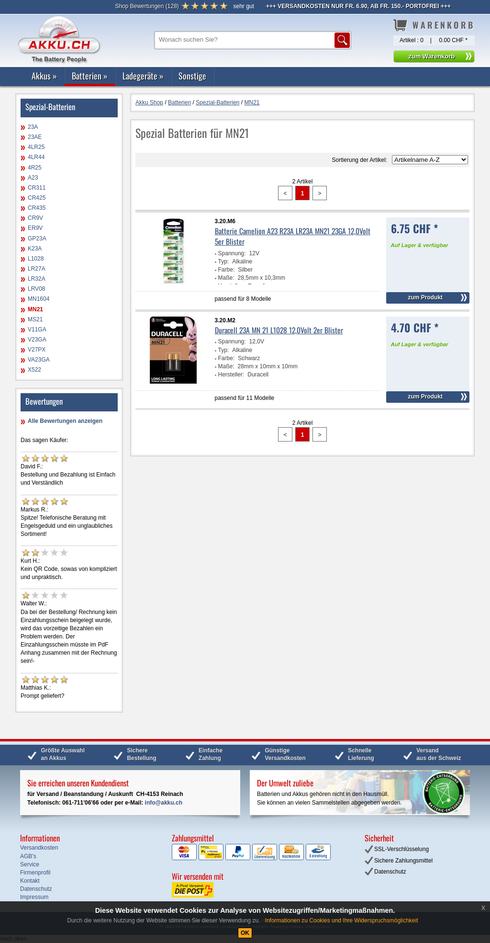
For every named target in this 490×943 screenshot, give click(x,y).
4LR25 (36, 147)
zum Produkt (425, 297)
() (146, 6)
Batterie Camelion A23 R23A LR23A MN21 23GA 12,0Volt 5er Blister (292, 236)
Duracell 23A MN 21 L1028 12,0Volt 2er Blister (279, 330)
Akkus (44, 75)
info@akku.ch (163, 802)
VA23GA (39, 359)
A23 (33, 177)
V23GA (37, 339)
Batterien (90, 75)
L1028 (36, 258)
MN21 (35, 309)
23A (33, 127)
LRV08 (36, 288)
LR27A (36, 268)
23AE (35, 137)
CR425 (36, 197)
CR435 (36, 208)
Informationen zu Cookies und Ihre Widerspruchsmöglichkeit (341, 920)
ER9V (35, 228)
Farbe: (226, 269)
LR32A (36, 278)
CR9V (35, 218)
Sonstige (192, 75)
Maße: (226, 277)
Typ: (223, 261)
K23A (35, 248)
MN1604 (38, 298)
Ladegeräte (143, 75)
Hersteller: (231, 374)
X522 (34, 369)
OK (245, 933)
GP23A (37, 238)
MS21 (35, 319)
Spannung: (232, 253)
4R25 (35, 167)
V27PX (36, 349)
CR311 (36, 187)
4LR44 (36, 157)
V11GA (37, 329)
